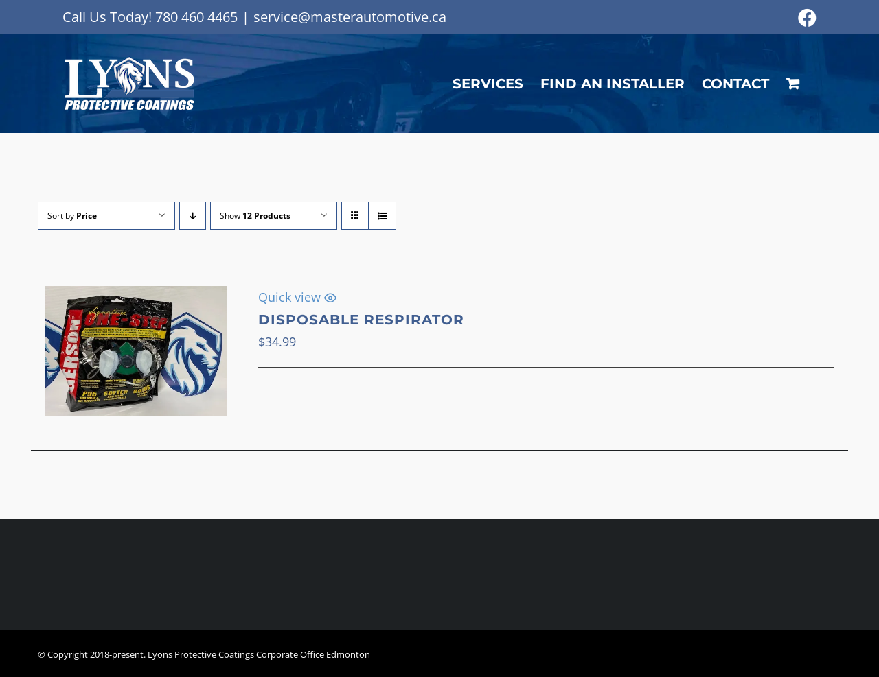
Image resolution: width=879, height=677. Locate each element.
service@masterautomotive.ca (349, 17)
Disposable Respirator (361, 319)
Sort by (72, 216)
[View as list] (382, 215)
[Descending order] (192, 216)
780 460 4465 (196, 17)
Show (255, 216)
